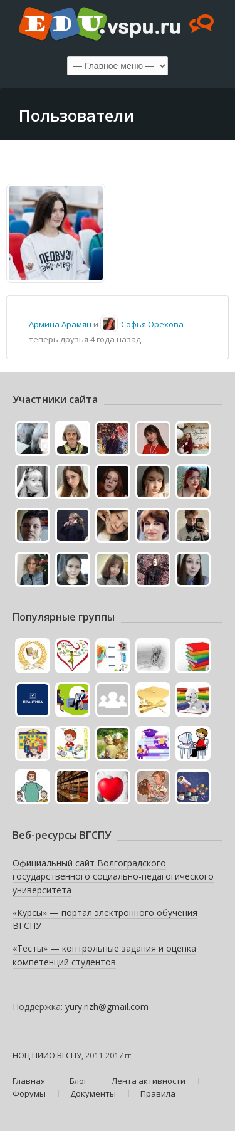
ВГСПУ (69, 1055)
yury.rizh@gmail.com (107, 1007)
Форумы (29, 1093)
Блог (78, 1080)
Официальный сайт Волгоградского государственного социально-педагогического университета (113, 876)
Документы (93, 1093)
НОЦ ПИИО (34, 1055)
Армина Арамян (60, 324)
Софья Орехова (152, 324)
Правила (157, 1093)
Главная (29, 1080)
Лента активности (148, 1080)
